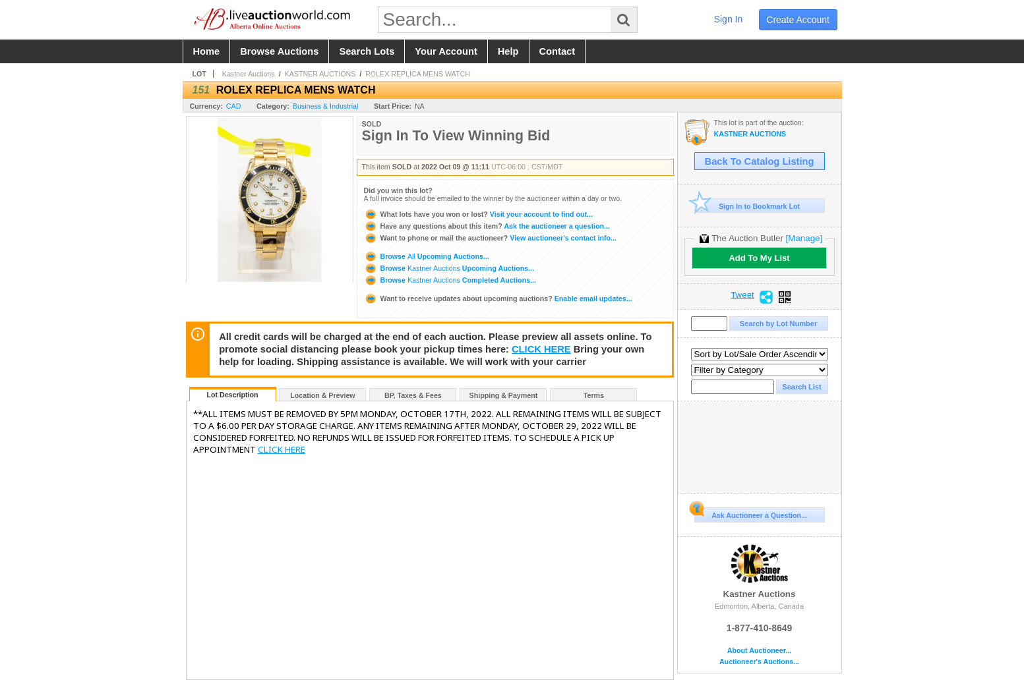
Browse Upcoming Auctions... (426, 256)
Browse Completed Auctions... (450, 280)
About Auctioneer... (759, 650)
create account (797, 19)
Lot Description (232, 395)
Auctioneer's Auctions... (759, 662)
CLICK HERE (541, 349)
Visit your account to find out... (478, 214)
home (206, 51)
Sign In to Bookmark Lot (747, 205)
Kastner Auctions (248, 74)
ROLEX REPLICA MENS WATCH (417, 74)
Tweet (742, 295)
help (508, 51)
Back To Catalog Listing (759, 161)
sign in (728, 19)
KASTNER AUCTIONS (320, 74)
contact (557, 51)
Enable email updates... (498, 298)
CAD (233, 106)
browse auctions (279, 51)
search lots (366, 51)
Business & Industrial (326, 106)
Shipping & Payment (503, 395)
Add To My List (759, 258)
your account (446, 51)
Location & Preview (322, 395)
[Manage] (804, 238)
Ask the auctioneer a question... (487, 226)
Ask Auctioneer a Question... (750, 513)
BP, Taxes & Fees (413, 395)
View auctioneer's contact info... (490, 238)
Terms (594, 395)
